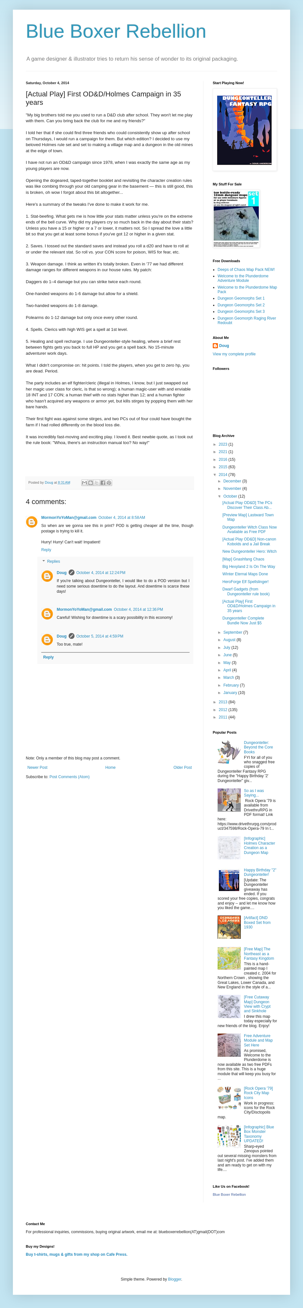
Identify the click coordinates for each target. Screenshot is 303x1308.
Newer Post (37, 767)
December (232, 481)
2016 (224, 459)
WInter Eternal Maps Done (245, 574)
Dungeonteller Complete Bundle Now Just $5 (243, 620)
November (232, 488)
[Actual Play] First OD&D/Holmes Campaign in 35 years (248, 606)
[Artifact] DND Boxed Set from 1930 (257, 922)
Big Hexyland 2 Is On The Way (248, 566)
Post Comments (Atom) (69, 777)
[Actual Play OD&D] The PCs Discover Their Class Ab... (247, 505)
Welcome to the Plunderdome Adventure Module (243, 278)
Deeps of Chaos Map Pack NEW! (246, 269)
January (230, 692)
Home (110, 767)
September (233, 632)
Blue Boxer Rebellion (116, 31)
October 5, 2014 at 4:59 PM (99, 636)
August (230, 640)
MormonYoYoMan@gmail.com (68, 517)
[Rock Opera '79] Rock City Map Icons (258, 1093)
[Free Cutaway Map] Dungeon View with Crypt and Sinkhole (257, 1004)
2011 (224, 717)
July (227, 647)
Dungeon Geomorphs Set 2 (241, 305)
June (228, 655)
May (227, 662)
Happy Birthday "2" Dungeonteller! (260, 872)
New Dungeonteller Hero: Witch (249, 551)
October (230, 496)
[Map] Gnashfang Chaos (243, 559)
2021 (224, 452)
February (231, 685)
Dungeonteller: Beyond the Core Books (258, 747)
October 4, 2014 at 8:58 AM (121, 517)
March (229, 677)
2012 (224, 710)
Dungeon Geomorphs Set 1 (241, 298)
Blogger (174, 1279)
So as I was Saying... (254, 793)
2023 (224, 444)
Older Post (182, 767)
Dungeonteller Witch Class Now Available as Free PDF (249, 529)
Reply (46, 550)
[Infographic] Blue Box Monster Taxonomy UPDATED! (259, 1134)
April (227, 670)
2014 (224, 474)
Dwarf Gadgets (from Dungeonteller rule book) (245, 591)
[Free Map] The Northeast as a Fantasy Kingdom (259, 954)
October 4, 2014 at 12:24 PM (100, 572)
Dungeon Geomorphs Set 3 (241, 311)
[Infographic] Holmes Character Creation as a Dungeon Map (259, 845)
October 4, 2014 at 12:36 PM (138, 609)
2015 (224, 467)
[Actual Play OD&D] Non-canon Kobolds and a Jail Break (249, 541)
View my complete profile (234, 354)
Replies (53, 561)
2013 (224, 702)
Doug (62, 572)
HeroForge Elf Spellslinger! (245, 582)
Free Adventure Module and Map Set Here (258, 1040)
